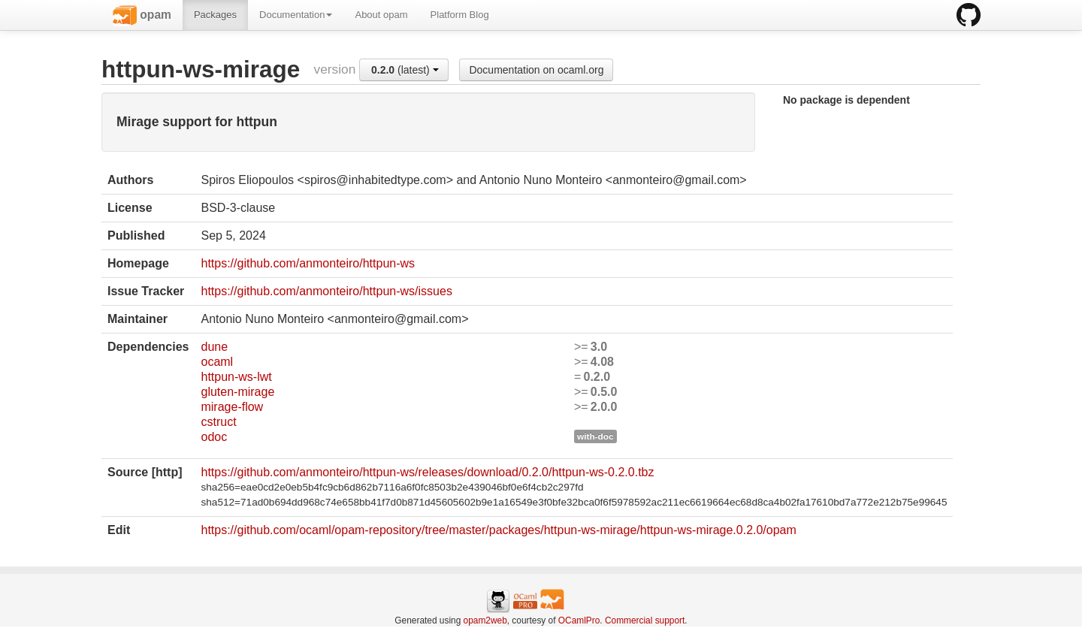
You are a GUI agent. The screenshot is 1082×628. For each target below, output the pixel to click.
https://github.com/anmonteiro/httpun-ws (308, 263)
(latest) (405, 70)
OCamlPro (579, 620)
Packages (215, 14)
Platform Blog (460, 14)
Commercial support (645, 620)
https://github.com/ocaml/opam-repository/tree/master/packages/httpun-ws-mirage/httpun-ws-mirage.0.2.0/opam (498, 530)
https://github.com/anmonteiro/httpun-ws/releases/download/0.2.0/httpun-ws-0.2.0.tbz (427, 472)
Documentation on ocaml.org (536, 70)
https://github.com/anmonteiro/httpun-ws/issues (326, 291)
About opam (381, 14)
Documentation (295, 14)
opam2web (485, 620)
